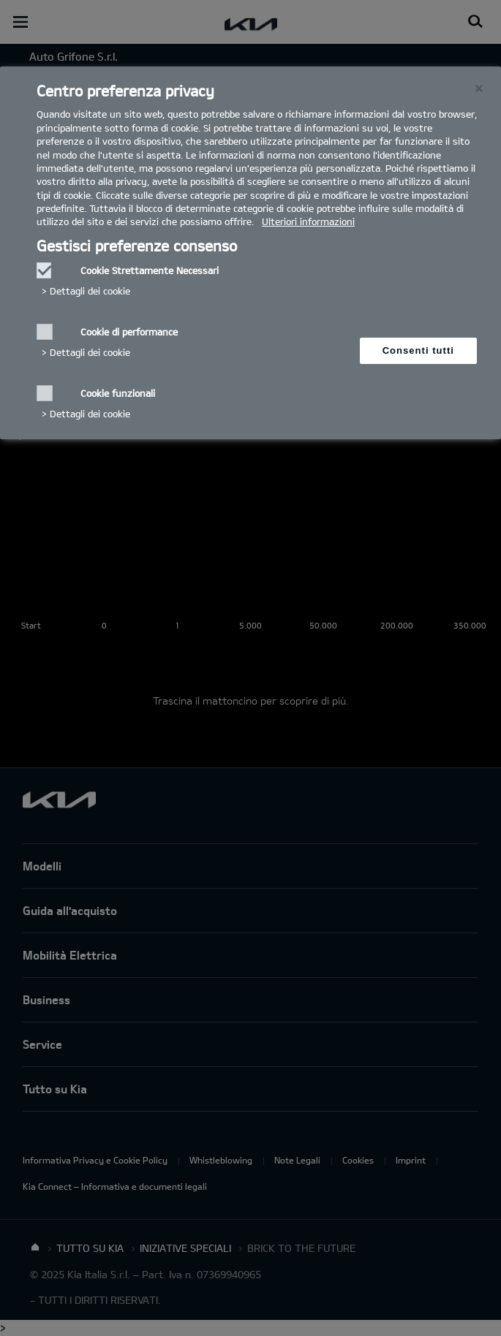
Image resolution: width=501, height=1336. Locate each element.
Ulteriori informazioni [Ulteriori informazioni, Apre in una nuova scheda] (308, 221)
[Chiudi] (479, 88)
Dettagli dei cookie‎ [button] (90, 291)
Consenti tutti (418, 350)
